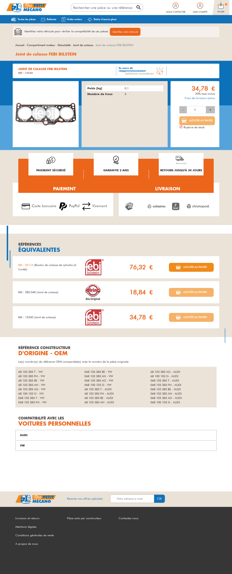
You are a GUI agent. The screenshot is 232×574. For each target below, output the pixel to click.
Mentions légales (26, 527)
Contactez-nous (128, 518)
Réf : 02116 (26, 265)
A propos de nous (26, 544)
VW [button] (22, 446)
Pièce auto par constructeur (84, 518)
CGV (18, 564)
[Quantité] (196, 110)
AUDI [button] (24, 435)
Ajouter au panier (200, 121)
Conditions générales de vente (34, 536)
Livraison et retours (27, 518)
